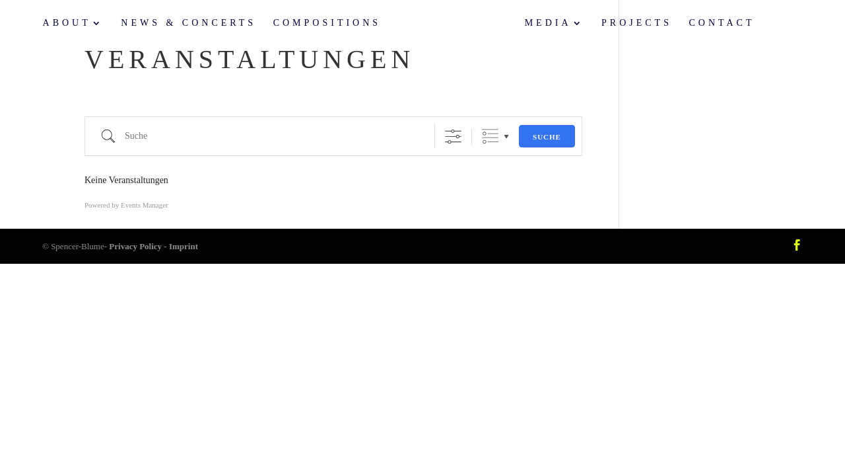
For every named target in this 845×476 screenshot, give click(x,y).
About (67, 23)
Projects (636, 23)
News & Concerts (188, 23)
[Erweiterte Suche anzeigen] (453, 136)
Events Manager (144, 205)
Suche (547, 137)
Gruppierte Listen (490, 136)
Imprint (183, 246)
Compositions (327, 23)
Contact (722, 23)
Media (548, 23)
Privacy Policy (135, 246)
